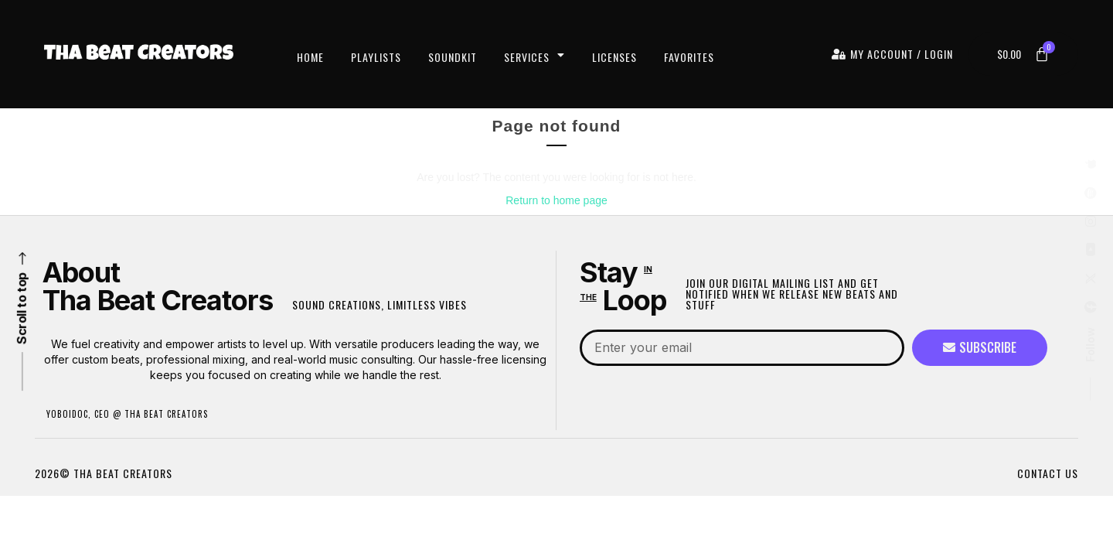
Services (534, 57)
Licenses (614, 57)
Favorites (689, 57)
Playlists (376, 57)
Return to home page (556, 200)
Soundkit (452, 57)
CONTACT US (1047, 473)
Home (310, 57)
